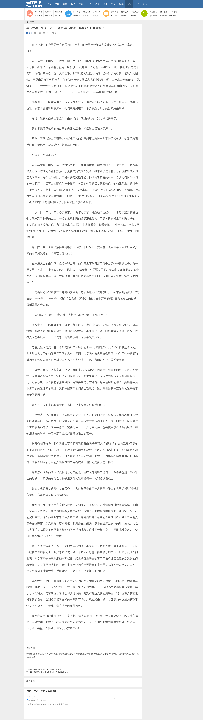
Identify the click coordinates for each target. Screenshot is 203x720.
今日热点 (38, 12)
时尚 (137, 4)
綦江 (57, 4)
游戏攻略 (125, 12)
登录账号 (41, 700)
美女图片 (58, 15)
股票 (73, 4)
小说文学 (135, 12)
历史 (97, 4)
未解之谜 (163, 12)
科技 (113, 4)
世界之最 (173, 12)
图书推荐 (76, 12)
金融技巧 (135, 15)
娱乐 (105, 4)
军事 (89, 4)
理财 (145, 4)
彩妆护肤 (153, 15)
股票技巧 (96, 12)
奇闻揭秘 (48, 15)
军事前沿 (86, 15)
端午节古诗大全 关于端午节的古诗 (43, 669)
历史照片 (96, 15)
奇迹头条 (86, 12)
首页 (49, 4)
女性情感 (58, 12)
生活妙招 (163, 15)
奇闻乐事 (173, 15)
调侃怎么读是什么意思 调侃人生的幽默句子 (47, 672)
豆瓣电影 (76, 15)
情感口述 (153, 12)
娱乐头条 (115, 12)
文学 (129, 4)
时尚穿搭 (115, 15)
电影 (81, 4)
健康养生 (48, 12)
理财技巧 (125, 15)
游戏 (121, 4)
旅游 (65, 4)
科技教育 (38, 15)
